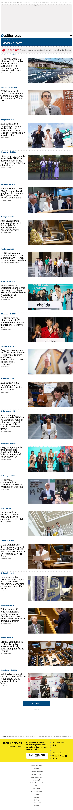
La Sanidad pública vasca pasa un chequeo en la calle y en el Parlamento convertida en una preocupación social (12, 583)
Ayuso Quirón (20, 2)
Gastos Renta (26, 736)
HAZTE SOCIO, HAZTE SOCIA (37, 756)
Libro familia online (57, 736)
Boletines (36, 800)
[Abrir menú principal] (71, 35)
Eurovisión (62, 2)
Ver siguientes (36, 703)
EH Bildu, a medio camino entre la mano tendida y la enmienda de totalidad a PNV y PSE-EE (12, 96)
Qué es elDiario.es (36, 765)
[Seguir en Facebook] (58, 756)
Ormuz (57, 2)
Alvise (66, 2)
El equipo (36, 768)
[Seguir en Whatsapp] (56, 758)
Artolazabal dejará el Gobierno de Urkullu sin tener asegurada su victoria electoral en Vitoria (13, 679)
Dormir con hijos (48, 736)
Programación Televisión (67, 736)
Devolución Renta (33, 736)
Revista (36, 797)
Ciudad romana (41, 736)
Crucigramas (14, 736)
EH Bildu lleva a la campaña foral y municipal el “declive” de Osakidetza (11, 386)
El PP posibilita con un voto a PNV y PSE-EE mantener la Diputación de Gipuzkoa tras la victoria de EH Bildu (12, 193)
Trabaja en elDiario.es (37, 771)
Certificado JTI (37, 803)
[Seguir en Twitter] (56, 756)
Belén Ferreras (4, 137)
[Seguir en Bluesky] (53, 756)
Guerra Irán (52, 2)
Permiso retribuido (37, 2)
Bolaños (25, 2)
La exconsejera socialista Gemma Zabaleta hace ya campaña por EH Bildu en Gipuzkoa (12, 517)
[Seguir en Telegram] (60, 756)
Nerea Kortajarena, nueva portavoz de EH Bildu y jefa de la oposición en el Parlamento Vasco (12, 225)
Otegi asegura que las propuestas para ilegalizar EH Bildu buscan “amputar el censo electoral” (11, 452)
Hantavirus (30, 2)
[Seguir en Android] (53, 745)
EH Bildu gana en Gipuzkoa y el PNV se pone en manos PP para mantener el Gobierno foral (12, 322)
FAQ (36, 785)
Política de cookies (36, 791)
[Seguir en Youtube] (66, 756)
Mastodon (37, 805)
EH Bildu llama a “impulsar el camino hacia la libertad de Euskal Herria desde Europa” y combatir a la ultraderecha (12, 129)
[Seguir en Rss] (58, 758)
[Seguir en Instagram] (63, 756)
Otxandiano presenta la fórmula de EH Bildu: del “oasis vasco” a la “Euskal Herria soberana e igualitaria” (13, 161)
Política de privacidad (36, 783)
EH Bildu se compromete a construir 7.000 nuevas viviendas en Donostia (12, 483)
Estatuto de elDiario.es (36, 774)
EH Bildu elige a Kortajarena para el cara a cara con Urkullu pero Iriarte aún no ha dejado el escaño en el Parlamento (13, 291)
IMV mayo (20, 736)
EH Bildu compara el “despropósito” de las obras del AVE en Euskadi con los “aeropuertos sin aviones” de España (11, 65)
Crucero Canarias (45, 2)
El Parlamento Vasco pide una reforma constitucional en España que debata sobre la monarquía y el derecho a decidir (12, 615)
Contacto (36, 794)
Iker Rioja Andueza (5, 103)
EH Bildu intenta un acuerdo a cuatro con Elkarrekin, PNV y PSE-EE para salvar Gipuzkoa (13, 256)
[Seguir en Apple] (55, 745)
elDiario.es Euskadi (5, 73)
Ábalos (14, 2)
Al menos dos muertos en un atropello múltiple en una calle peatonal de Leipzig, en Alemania (45, 50)
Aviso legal (36, 780)
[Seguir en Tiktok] (53, 758)
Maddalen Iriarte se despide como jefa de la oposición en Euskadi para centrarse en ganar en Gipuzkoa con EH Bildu (12, 550)
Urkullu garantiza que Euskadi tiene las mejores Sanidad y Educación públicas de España (12, 646)
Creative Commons (36, 777)
